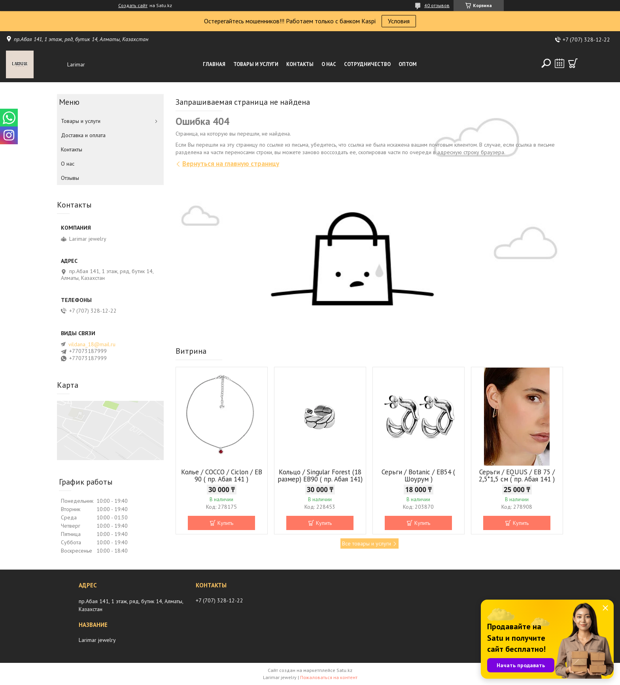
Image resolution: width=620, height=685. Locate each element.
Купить (225, 522)
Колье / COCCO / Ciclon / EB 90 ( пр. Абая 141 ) (221, 475)
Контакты (300, 64)
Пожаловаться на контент (328, 677)
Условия (399, 21)
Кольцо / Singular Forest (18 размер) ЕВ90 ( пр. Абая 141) (320, 475)
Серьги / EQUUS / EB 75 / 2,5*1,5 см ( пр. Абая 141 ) (517, 475)
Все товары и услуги (366, 543)
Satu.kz (344, 670)
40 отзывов (437, 5)
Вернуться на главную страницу (230, 163)
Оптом (408, 64)
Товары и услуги (255, 64)
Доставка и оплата (83, 135)
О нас (328, 64)
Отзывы (70, 177)
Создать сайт (132, 5)
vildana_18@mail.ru (91, 344)
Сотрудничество (367, 64)
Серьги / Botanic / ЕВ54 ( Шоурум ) (418, 475)
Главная (214, 64)
